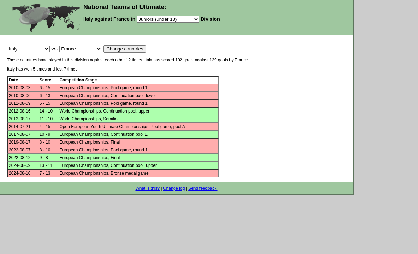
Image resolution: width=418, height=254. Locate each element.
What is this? (147, 188)
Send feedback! (202, 188)
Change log (174, 188)
